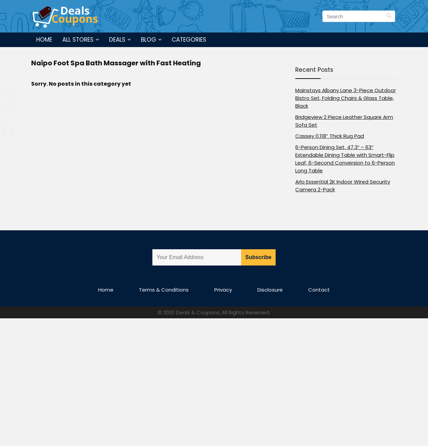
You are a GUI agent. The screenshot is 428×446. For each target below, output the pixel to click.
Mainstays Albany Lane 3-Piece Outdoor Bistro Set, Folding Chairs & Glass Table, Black (345, 98)
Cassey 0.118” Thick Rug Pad (329, 136)
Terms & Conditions (164, 289)
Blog (148, 40)
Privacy (223, 289)
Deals (117, 40)
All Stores (77, 40)
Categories (189, 40)
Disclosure (270, 289)
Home (44, 40)
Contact (319, 289)
